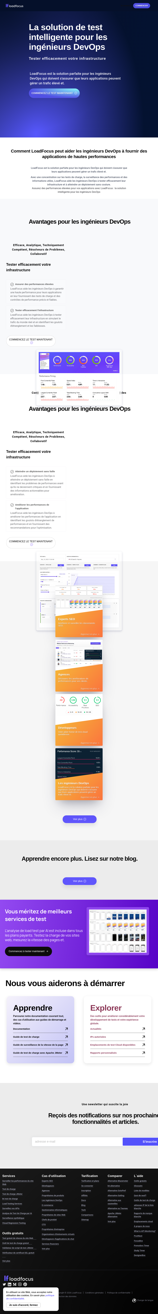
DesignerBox (139, 1250)
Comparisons (87, 1210)
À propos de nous (142, 1221)
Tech (83, 1205)
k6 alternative (114, 1181)
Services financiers (50, 1239)
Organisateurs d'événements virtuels (58, 1229)
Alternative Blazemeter (118, 1176)
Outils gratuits (140, 1176)
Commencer (141, 6)
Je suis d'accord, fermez (23, 1305)
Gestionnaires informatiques (54, 1205)
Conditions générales (94, 1288)
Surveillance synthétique (13, 1213)
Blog (83, 1200)
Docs (83, 1195)
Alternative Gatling (116, 1191)
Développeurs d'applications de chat (58, 1234)
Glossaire (138, 1181)
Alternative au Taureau (118, 1203)
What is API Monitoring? (145, 1226)
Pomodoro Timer (141, 1241)
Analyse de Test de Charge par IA (17, 1208)
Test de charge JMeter (12, 1189)
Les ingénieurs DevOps (52, 1195)
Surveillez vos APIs (10, 1203)
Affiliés (84, 1191)
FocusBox (138, 1236)
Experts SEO (47, 1176)
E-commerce (47, 1200)
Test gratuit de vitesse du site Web (19, 1233)
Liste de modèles (141, 1186)
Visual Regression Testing (14, 1218)
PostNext (138, 1231)
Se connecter (126, 6)
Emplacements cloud (143, 1217)
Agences (46, 1186)
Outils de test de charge (144, 1195)
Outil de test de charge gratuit (17, 1238)
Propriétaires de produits (53, 1191)
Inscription (86, 1186)
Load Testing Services (12, 1199)
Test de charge (9, 1184)
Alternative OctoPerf (117, 1186)
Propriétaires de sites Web (53, 1210)
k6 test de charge (10, 1194)
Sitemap (85, 1215)
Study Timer (139, 1246)
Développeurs (48, 1181)
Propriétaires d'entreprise (53, 1224)
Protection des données (66, 1291)
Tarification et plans (90, 1176)
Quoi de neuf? (140, 1191)
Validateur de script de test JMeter (19, 1243)
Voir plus (79, 814)
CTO (44, 1220)
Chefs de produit (49, 1215)
